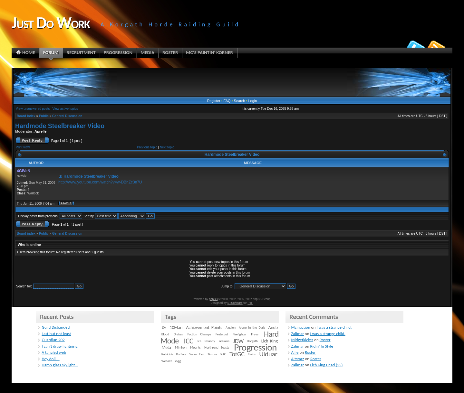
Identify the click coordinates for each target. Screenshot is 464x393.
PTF (250, 302)
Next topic (167, 147)
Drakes (178, 334)
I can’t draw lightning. (60, 346)
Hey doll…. (50, 358)
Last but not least (56, 333)
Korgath (252, 341)
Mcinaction (300, 327)
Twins (252, 354)
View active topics (65, 108)
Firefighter (239, 334)
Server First (197, 354)
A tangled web (54, 352)
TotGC (237, 354)
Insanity (210, 341)
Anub (273, 327)
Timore (212, 354)
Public (44, 116)
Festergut (222, 334)
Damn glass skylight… (60, 364)
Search (239, 101)
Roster (325, 339)
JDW (238, 341)
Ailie (295, 352)
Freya (254, 334)
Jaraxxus (223, 341)
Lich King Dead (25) (326, 364)
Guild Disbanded (56, 327)
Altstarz (297, 358)
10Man (176, 327)
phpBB (213, 299)
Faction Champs (199, 334)
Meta (166, 347)
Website (166, 361)
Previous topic (147, 147)
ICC (188, 340)
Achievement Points (204, 327)
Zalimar (297, 333)
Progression (255, 347)
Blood (165, 334)
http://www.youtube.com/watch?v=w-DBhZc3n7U (100, 182)
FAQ (227, 101)
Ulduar (268, 354)
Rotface (181, 354)
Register (213, 101)
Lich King (269, 341)
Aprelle (40, 131)
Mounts (195, 347)
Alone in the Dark (252, 327)
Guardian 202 (53, 339)
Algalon (231, 327)
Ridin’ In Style (322, 346)
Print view (23, 147)
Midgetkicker (302, 339)
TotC (223, 354)
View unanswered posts (33, 108)
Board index (26, 116)
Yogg (178, 361)
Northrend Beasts (216, 347)
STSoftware (235, 302)
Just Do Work (51, 22)
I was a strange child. (334, 327)
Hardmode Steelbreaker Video (59, 125)
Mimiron (181, 347)
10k (163, 327)
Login (252, 101)
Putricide (167, 354)
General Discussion (67, 116)
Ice (199, 341)
